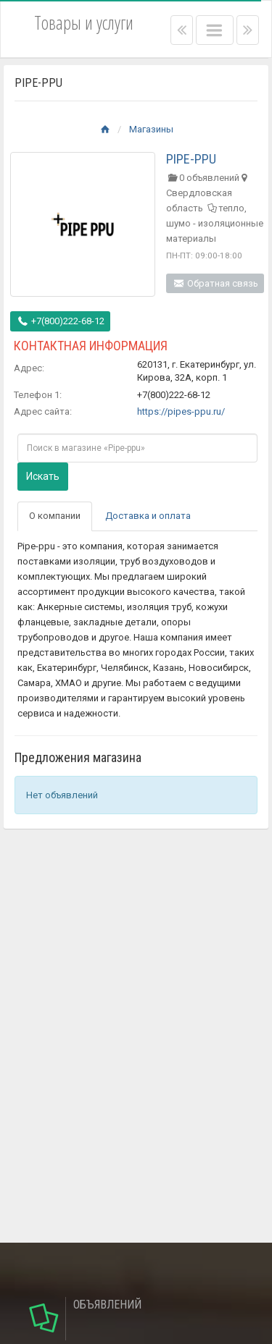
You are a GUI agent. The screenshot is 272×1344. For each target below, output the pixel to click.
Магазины (151, 129)
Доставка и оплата (148, 515)
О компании (55, 515)
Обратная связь (215, 283)
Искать (42, 476)
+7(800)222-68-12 (60, 321)
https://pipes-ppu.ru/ (181, 411)
